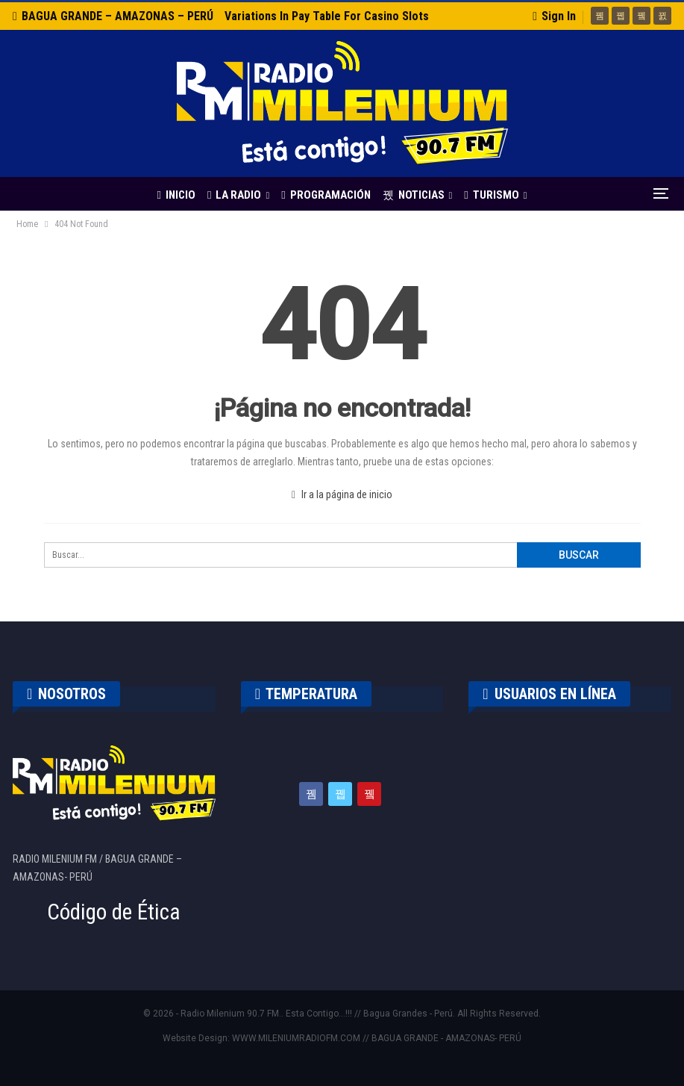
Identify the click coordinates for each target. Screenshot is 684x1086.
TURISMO (473, 195)
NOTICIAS (393, 195)
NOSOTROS (66, 694)
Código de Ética (114, 912)
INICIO (150, 195)
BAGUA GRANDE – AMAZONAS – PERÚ (113, 16)
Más (535, 195)
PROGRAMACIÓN (303, 195)
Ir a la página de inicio (342, 494)
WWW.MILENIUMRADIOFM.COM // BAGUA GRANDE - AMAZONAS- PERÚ (376, 1038)
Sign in (554, 16)
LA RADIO (209, 195)
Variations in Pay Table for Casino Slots (327, 16)
